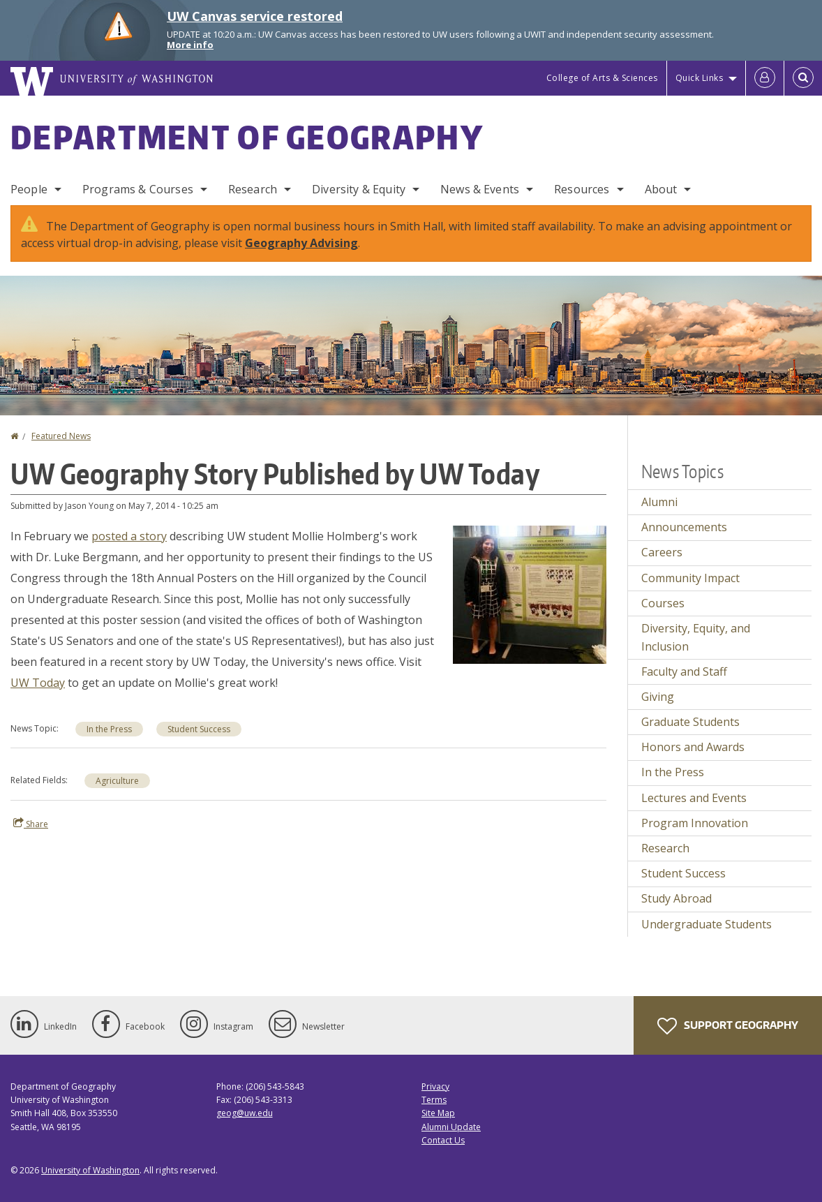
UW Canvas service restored (255, 16)
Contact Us (443, 1140)
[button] (529, 593)
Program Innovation (694, 823)
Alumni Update (451, 1127)
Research (252, 189)
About (661, 189)
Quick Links (699, 78)
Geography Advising (301, 243)
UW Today (37, 682)
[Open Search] (803, 78)
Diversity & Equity (358, 189)
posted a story (129, 536)
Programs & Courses (137, 189)
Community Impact (690, 578)
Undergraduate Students (706, 924)
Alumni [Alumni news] (659, 502)
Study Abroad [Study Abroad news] (676, 898)
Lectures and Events (694, 798)
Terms (434, 1100)
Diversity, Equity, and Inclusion (695, 637)
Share (30, 823)
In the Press (109, 729)
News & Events (479, 189)
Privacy (435, 1086)
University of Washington (90, 1170)
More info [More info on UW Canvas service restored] (190, 44)
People (28, 189)
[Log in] (765, 78)
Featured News (61, 436)
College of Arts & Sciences (602, 78)
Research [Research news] (665, 848)
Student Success (198, 729)
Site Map (438, 1113)
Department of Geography (247, 137)
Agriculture (117, 781)
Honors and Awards (693, 747)
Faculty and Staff (684, 671)
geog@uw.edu (244, 1113)
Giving (657, 696)
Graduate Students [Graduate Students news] (690, 721)
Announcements (684, 527)
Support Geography (727, 1026)
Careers (661, 552)
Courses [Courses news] (663, 603)
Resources (581, 189)
